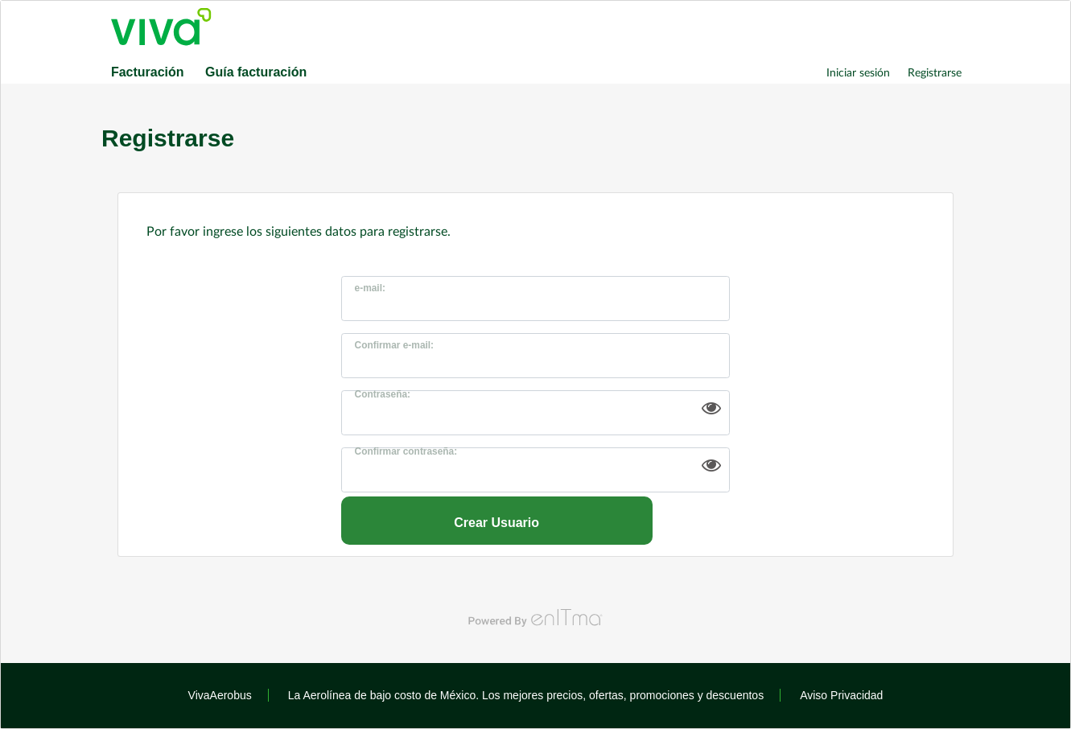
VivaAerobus (220, 695)
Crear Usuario (496, 522)
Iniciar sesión (858, 72)
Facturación (147, 72)
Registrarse (935, 72)
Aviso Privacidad (841, 695)
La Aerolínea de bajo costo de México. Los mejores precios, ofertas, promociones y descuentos (526, 695)
